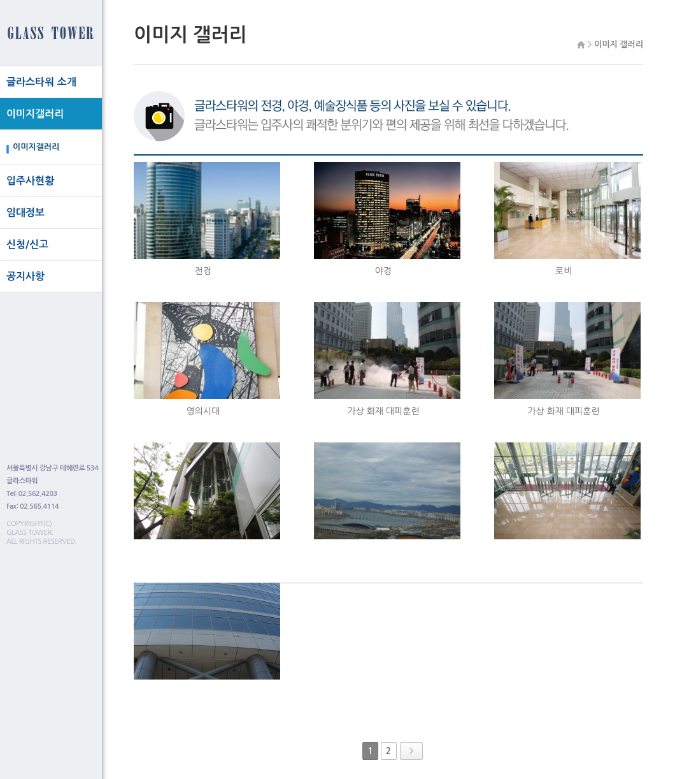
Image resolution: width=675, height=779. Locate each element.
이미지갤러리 (35, 114)
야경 (383, 270)
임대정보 (25, 212)
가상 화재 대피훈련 (383, 411)
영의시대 (203, 411)
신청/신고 (27, 244)
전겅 (203, 270)
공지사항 (25, 276)
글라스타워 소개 (41, 82)
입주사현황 (30, 181)
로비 (563, 270)
